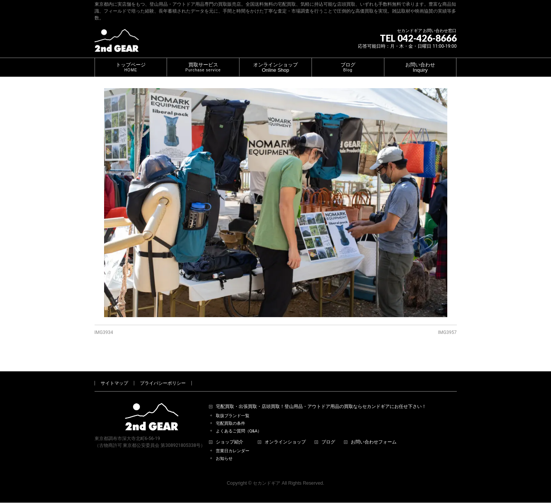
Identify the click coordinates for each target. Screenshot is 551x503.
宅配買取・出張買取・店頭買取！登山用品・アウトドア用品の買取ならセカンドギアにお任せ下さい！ (321, 397)
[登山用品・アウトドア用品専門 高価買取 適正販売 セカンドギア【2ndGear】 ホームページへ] (117, 43)
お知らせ (224, 449)
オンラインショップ (285, 433)
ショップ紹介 (229, 433)
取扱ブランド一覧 (232, 407)
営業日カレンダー (232, 442)
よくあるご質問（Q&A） (239, 422)
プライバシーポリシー (163, 374)
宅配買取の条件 (230, 414)
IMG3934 (104, 332)
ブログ (328, 433)
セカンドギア (266, 474)
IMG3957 (447, 332)
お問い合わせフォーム (374, 433)
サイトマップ (114, 374)
